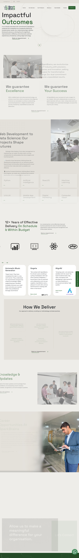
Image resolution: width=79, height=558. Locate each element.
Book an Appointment (20, 38)
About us (49, 7)
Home (24, 7)
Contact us (71, 7)
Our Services (31, 7)
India (18, 1)
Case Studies (57, 7)
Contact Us (7, 1)
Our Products (41, 7)
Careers (65, 7)
